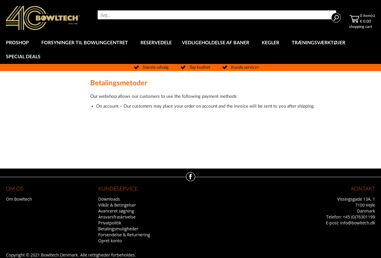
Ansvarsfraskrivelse (117, 217)
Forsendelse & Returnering (124, 234)
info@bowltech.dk (357, 223)
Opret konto (110, 240)
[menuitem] (18, 43)
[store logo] (43, 18)
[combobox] (217, 14)
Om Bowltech (19, 199)
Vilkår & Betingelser (117, 205)
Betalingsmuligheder (118, 229)
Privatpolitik (109, 223)
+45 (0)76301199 (359, 217)
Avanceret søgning (116, 211)
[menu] (190, 50)
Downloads (109, 199)
